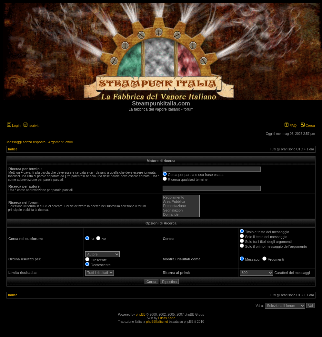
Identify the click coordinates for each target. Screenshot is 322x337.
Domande (181, 214)
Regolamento (181, 197)
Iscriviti (31, 125)
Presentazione (181, 206)
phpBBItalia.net (157, 321)
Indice (12, 149)
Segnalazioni (181, 210)
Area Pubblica (181, 202)
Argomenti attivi (60, 142)
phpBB (141, 314)
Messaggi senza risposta (25, 142)
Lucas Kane (166, 318)
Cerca (308, 125)
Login (14, 125)
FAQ (291, 125)
